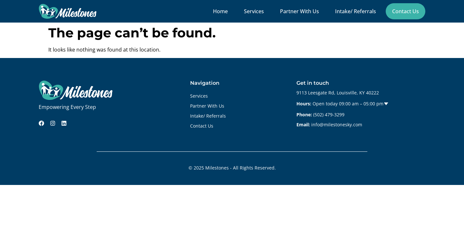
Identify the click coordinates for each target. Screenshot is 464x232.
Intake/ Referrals (355, 11)
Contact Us (405, 11)
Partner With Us (299, 11)
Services (254, 11)
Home (220, 11)
